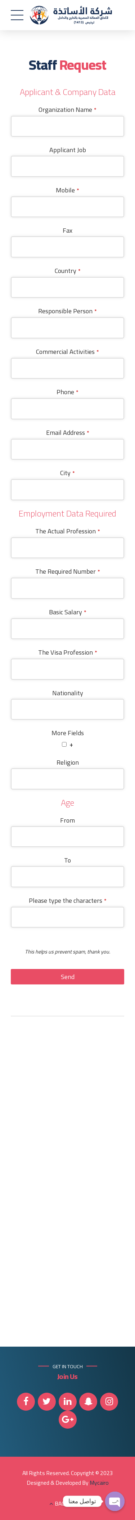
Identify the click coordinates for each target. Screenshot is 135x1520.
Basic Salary (67, 612)
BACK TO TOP (71, 1503)
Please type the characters (68, 901)
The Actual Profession (67, 531)
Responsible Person (67, 311)
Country (68, 271)
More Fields (67, 733)
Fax (67, 231)
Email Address (67, 433)
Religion (68, 763)
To (67, 860)
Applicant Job (67, 150)
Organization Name (67, 110)
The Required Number (67, 572)
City (67, 473)
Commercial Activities (67, 352)
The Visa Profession (67, 653)
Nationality (67, 693)
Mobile (67, 190)
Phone (67, 392)
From (67, 820)
